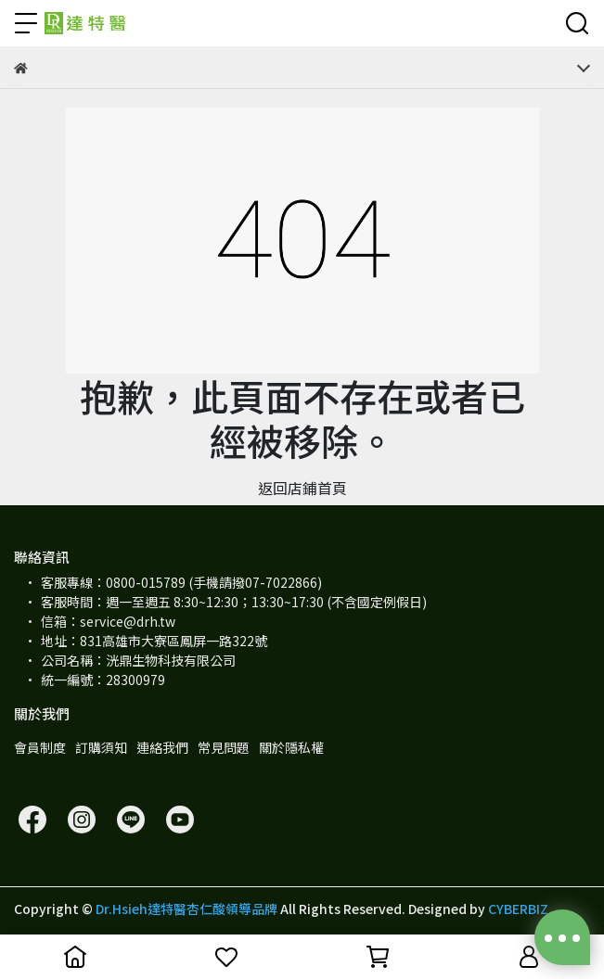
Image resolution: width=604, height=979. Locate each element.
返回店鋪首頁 (302, 488)
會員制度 (40, 747)
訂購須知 (101, 747)
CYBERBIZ (518, 908)
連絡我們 (162, 747)
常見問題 (224, 747)
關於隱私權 (291, 747)
